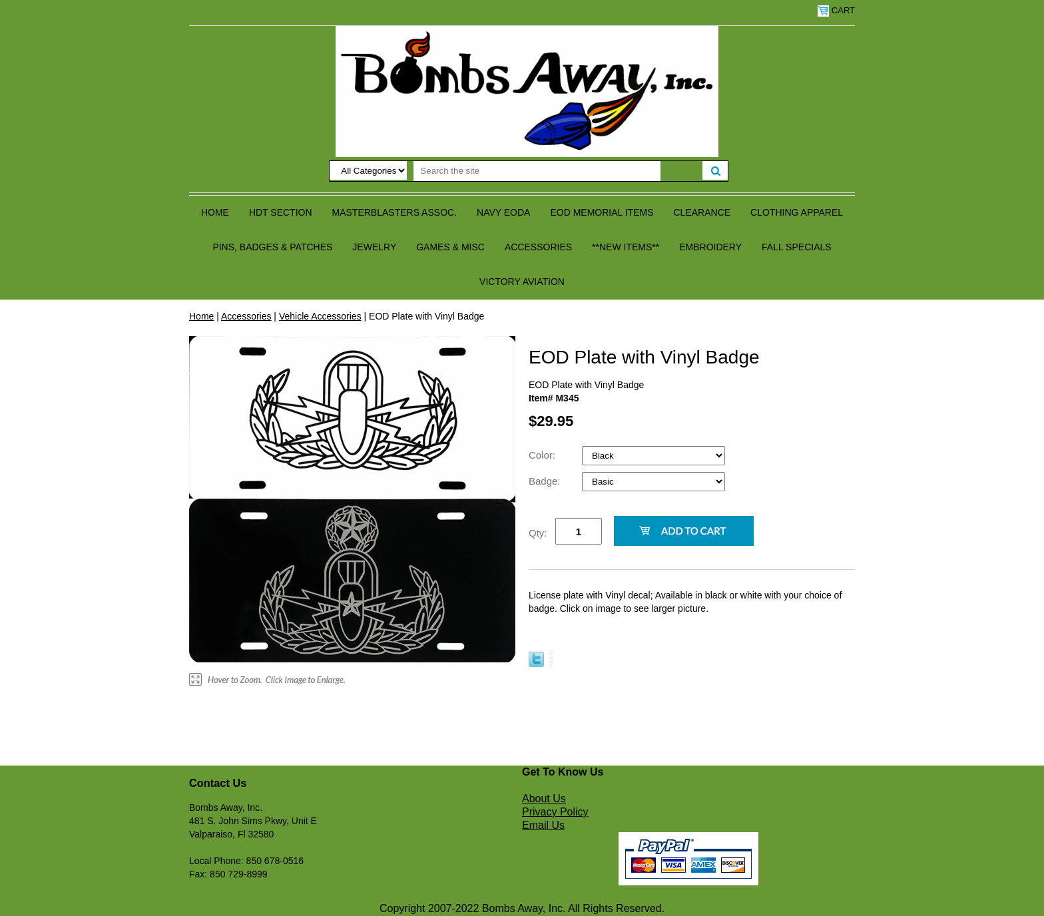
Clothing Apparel (796, 212)
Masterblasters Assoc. (394, 212)
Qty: (538, 533)
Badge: (546, 481)
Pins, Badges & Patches (272, 247)
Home (215, 212)
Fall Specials (797, 247)
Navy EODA (503, 212)
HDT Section (280, 212)
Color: (543, 455)
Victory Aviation (522, 281)
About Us (544, 798)
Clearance (702, 212)
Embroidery (710, 247)
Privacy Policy (555, 811)
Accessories (538, 247)
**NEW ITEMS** (625, 247)
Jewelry (374, 247)
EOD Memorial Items (601, 212)
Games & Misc (450, 247)
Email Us (543, 825)
